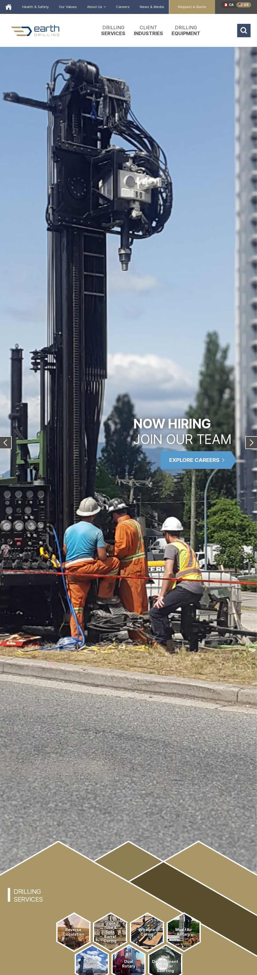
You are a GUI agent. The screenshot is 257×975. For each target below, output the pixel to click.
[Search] (244, 30)
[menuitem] (35, 7)
